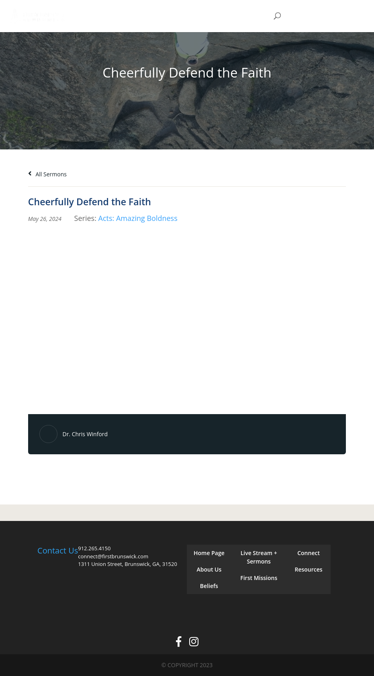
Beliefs (209, 586)
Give (313, 16)
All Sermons (47, 174)
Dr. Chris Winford (85, 434)
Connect (308, 553)
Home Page (209, 553)
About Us (209, 569)
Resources (308, 569)
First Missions (258, 578)
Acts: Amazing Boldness (138, 218)
